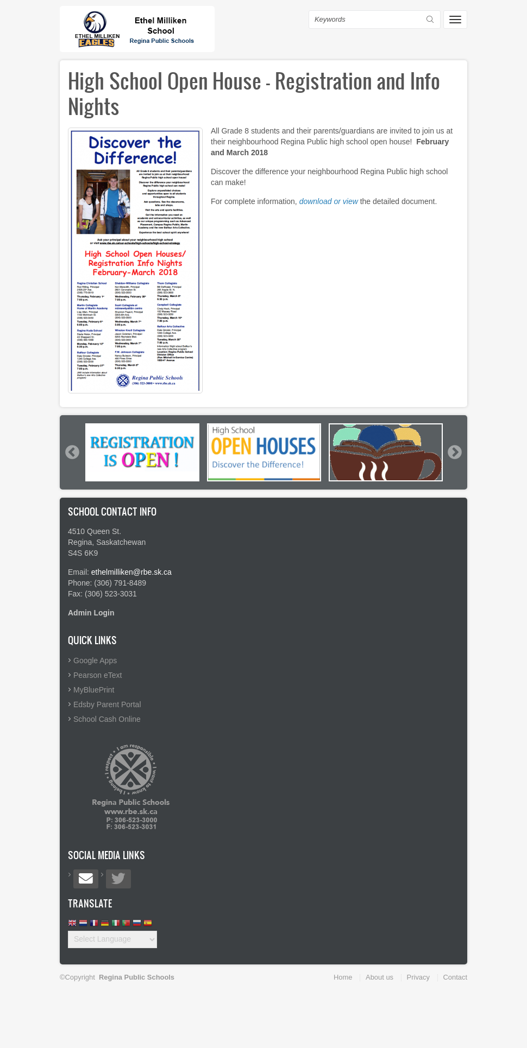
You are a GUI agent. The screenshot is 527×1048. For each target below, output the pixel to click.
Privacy (418, 977)
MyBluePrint (93, 689)
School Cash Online (107, 719)
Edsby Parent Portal (107, 704)
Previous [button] (71, 452)
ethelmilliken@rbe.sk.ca (131, 572)
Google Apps (95, 660)
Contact (455, 977)
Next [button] (454, 452)
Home (343, 977)
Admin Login (91, 612)
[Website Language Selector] (112, 939)
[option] (142, 452)
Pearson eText (97, 675)
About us (379, 977)
